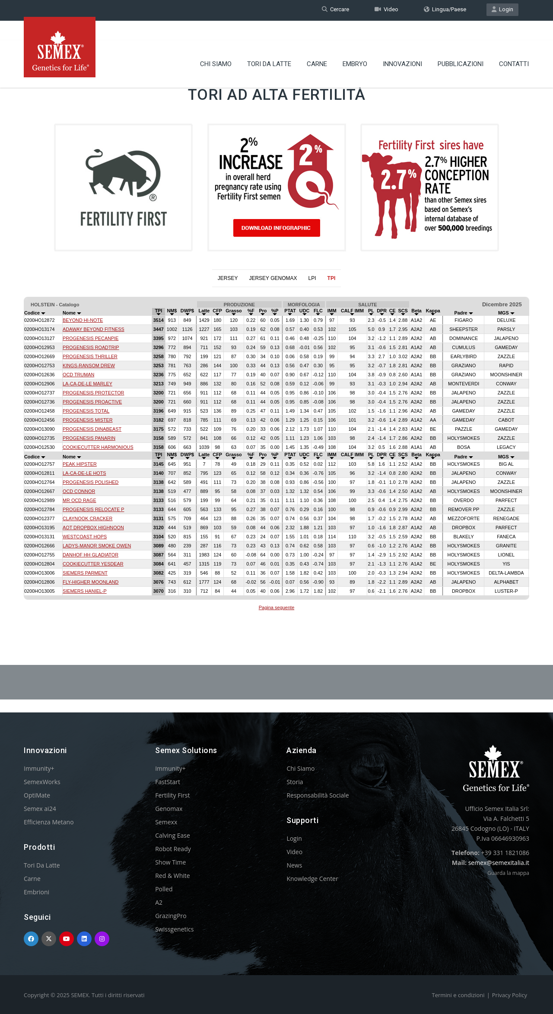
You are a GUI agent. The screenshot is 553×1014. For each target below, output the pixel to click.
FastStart (167, 782)
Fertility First (172, 795)
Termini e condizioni (458, 995)
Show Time (170, 862)
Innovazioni (402, 45)
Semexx (166, 822)
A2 (158, 902)
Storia (294, 782)
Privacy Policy (509, 995)
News (294, 865)
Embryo (355, 45)
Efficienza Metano (49, 822)
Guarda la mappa (508, 873)
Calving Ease (172, 835)
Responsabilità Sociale (317, 795)
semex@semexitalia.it (498, 862)
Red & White (172, 875)
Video (386, 10)
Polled (163, 889)
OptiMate (37, 795)
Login (502, 10)
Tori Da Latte (269, 45)
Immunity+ (39, 768)
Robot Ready (173, 849)
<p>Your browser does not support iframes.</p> (276, 455)
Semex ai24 (40, 808)
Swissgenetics (174, 929)
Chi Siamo (216, 45)
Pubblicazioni (460, 45)
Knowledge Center (312, 878)
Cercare (335, 10)
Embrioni (36, 892)
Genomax (168, 808)
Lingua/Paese (445, 10)
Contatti (514, 45)
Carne (317, 45)
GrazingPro (171, 916)
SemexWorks (42, 782)
